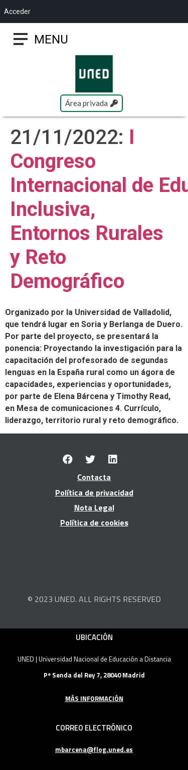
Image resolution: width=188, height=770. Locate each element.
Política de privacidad (94, 492)
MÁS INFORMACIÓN (94, 699)
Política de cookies (94, 522)
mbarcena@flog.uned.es (94, 749)
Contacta (94, 477)
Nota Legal (94, 508)
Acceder (17, 12)
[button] (51, 40)
